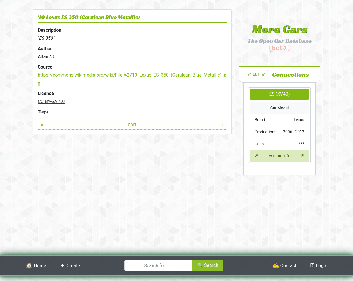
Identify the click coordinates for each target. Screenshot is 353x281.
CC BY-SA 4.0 (51, 101)
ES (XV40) (279, 94)
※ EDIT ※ (256, 74)
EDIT (132, 125)
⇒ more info (279, 156)
